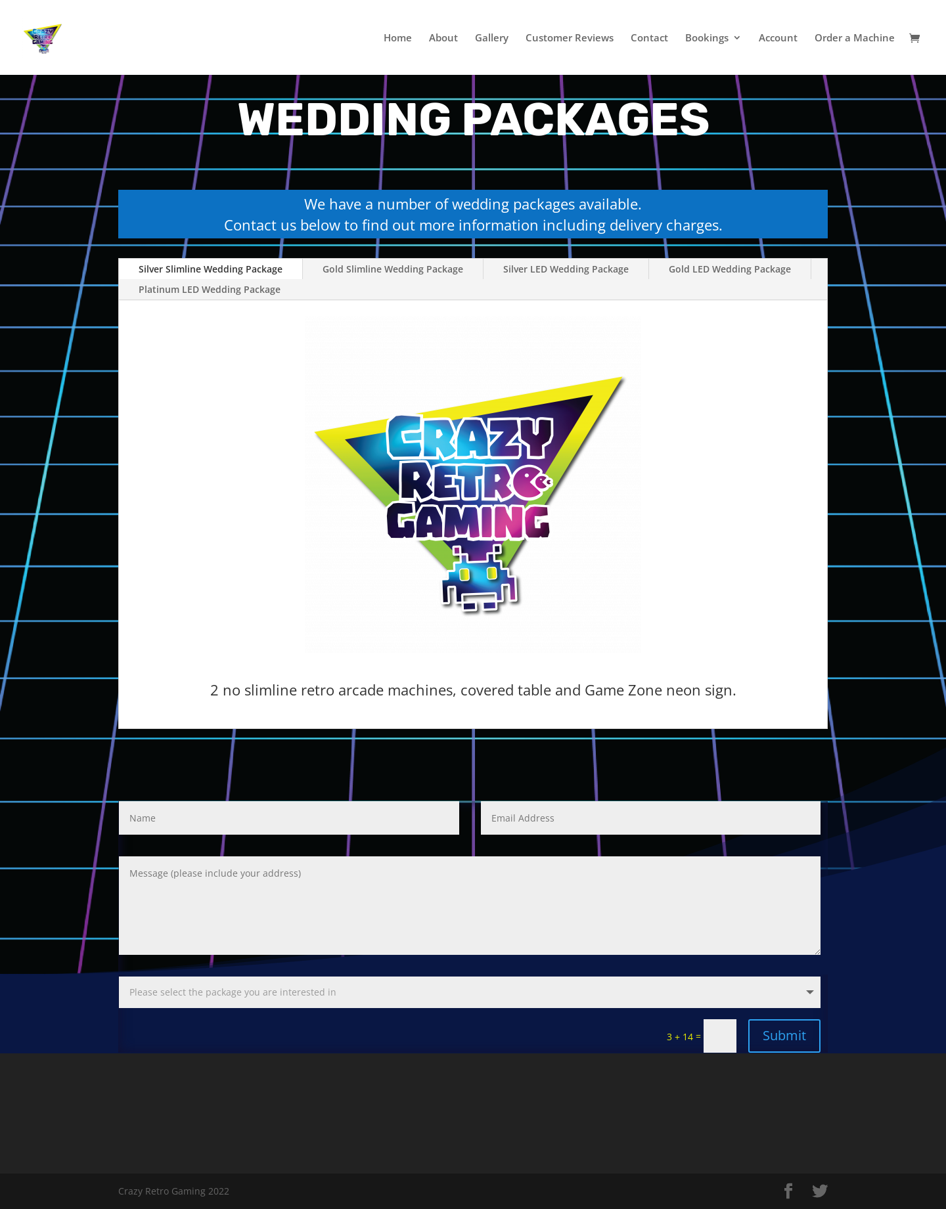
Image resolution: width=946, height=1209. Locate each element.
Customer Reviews (570, 38)
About (443, 38)
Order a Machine (855, 38)
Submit (784, 1035)
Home (398, 38)
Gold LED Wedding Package (730, 269)
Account (778, 38)
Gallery (491, 38)
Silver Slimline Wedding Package (210, 269)
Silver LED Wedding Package (566, 269)
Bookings (707, 38)
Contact (649, 38)
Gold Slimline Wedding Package (393, 269)
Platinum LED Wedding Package (210, 289)
